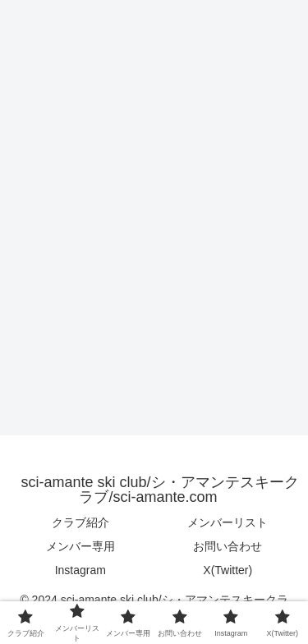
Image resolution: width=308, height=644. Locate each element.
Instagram (80, 570)
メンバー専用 (80, 546)
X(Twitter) (227, 570)
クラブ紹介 (80, 522)
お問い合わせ (227, 546)
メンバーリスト (227, 522)
